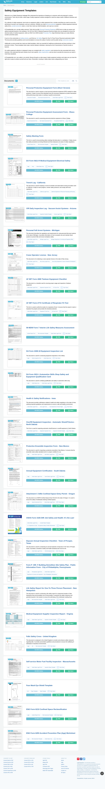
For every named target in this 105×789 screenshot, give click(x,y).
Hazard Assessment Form (32, 120)
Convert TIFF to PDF (8, 768)
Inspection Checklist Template (46, 214)
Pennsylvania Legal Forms (37, 571)
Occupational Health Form (59, 120)
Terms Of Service (65, 768)
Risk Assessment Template (43, 144)
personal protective (51, 24)
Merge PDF (45, 762)
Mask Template (43, 691)
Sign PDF (45, 764)
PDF (58, 101)
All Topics (63, 772)
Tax (60, 1)
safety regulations (46, 50)
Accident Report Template (45, 522)
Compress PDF (46, 766)
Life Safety (39, 38)
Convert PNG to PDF (8, 764)
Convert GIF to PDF (8, 766)
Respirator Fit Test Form (44, 311)
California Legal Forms (44, 191)
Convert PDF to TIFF (29, 766)
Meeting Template (54, 144)
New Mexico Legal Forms (49, 454)
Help (62, 762)
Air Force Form (56, 287)
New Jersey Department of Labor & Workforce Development (63, 261)
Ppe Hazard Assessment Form (44, 97)
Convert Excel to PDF (8, 762)
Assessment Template (31, 97)
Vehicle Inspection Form (36, 358)
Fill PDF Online (39, 101)
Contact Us (63, 770)
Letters (41, 1)
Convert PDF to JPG (28, 760)
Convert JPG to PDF (8, 772)
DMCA (62, 764)
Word (70, 101)
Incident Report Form (31, 144)
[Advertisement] (41, 69)
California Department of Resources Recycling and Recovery (63, 191)
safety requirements (43, 52)
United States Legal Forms (58, 97)
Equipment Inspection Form (45, 287)
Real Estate (53, 1)
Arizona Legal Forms (58, 214)
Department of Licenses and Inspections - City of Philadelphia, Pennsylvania (42, 574)
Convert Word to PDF (8, 760)
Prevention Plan (47, 33)
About (62, 760)
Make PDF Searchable (48, 770)
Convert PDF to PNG (29, 762)
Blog (69, 1)
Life (47, 1)
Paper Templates (34, 691)
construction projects (67, 40)
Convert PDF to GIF (28, 764)
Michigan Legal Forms (44, 239)
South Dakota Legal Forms (50, 476)
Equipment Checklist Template (59, 430)
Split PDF (45, 760)
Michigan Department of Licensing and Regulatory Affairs (62, 239)
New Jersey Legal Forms (45, 261)
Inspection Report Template (50, 667)
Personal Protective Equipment (48, 29)
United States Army (40, 166)
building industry (24, 38)
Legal (35, 1)
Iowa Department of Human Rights (56, 406)
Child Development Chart (49, 551)
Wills (64, 1)
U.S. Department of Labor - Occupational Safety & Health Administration (41, 525)
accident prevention (17, 26)
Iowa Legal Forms (43, 406)
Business (29, 1)
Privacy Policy (64, 766)
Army (22, 1)
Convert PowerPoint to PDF (10, 770)
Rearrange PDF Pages (48, 768)
